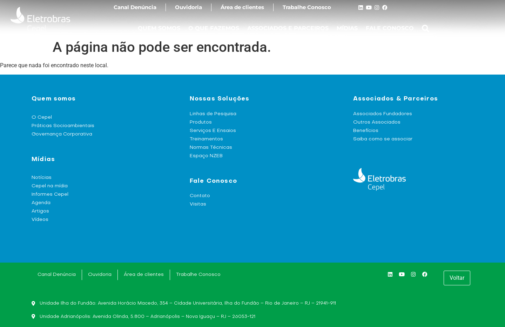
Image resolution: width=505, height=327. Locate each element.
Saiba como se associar (382, 139)
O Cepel (42, 117)
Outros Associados (376, 122)
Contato (200, 196)
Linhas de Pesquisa (213, 114)
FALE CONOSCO (390, 28)
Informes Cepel (50, 194)
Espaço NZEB (206, 156)
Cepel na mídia (50, 186)
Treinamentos (206, 139)
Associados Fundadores (382, 114)
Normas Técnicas (211, 147)
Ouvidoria (188, 7)
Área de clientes (242, 7)
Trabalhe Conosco (307, 7)
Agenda (41, 203)
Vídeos (40, 219)
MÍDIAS (347, 28)
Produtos (201, 122)
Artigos (40, 211)
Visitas (198, 204)
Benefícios (365, 130)
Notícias (42, 177)
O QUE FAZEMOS (213, 28)
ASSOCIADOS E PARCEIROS (288, 28)
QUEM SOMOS (159, 28)
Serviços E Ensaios (213, 130)
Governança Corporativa (62, 134)
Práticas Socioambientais (63, 126)
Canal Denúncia (135, 7)
